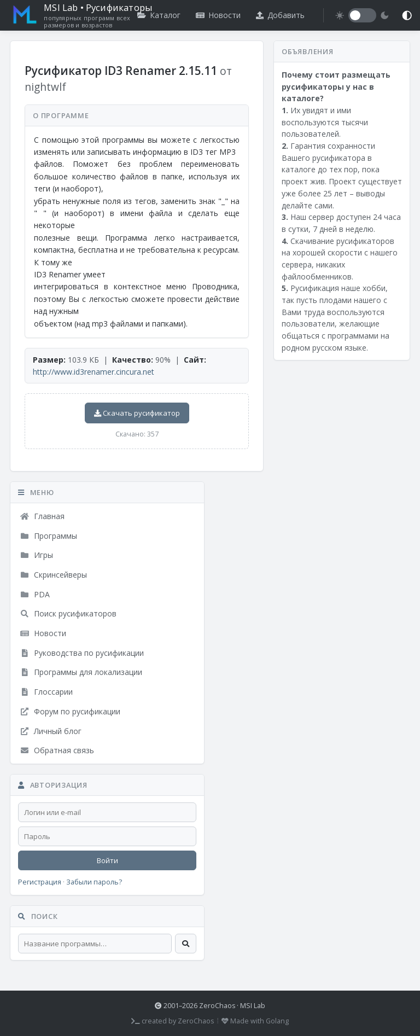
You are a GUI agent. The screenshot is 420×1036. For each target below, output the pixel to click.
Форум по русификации (70, 711)
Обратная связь (57, 750)
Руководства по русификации (82, 653)
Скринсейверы (53, 574)
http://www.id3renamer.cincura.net (93, 371)
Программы (48, 536)
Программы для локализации (81, 672)
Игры (36, 555)
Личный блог (50, 731)
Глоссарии (46, 691)
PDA (35, 594)
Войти (107, 860)
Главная (42, 516)
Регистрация (39, 882)
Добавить (280, 15)
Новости (218, 15)
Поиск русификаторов (68, 613)
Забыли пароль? (94, 882)
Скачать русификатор (137, 413)
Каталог (158, 15)
